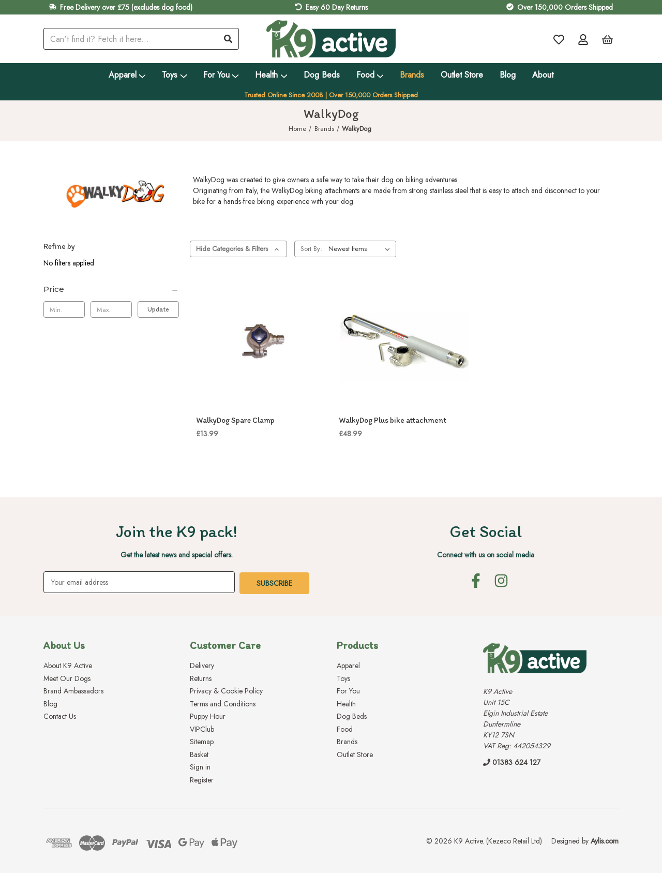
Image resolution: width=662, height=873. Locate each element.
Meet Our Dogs (67, 677)
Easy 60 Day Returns (337, 7)
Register (202, 779)
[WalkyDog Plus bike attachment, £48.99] (404, 343)
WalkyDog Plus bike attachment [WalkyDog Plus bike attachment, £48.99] (392, 420)
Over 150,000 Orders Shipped (565, 7)
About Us (64, 644)
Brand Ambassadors (73, 690)
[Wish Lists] (559, 39)
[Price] (111, 289)
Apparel (127, 75)
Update (158, 309)
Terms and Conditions (222, 703)
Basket (199, 753)
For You (221, 75)
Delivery (202, 664)
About (542, 75)
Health (271, 75)
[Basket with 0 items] (607, 39)
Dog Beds (322, 75)
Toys (174, 75)
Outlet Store (462, 75)
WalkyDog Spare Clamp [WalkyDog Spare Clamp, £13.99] (235, 420)
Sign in (200, 766)
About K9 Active (67, 664)
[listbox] (361, 249)
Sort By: (311, 249)
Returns (201, 677)
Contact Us (59, 715)
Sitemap (202, 740)
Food (370, 75)
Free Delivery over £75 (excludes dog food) (126, 7)
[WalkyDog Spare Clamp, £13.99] (262, 343)
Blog (508, 75)
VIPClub (202, 728)
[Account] (583, 39)
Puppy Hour (207, 715)
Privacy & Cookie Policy (226, 690)
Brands (412, 75)
